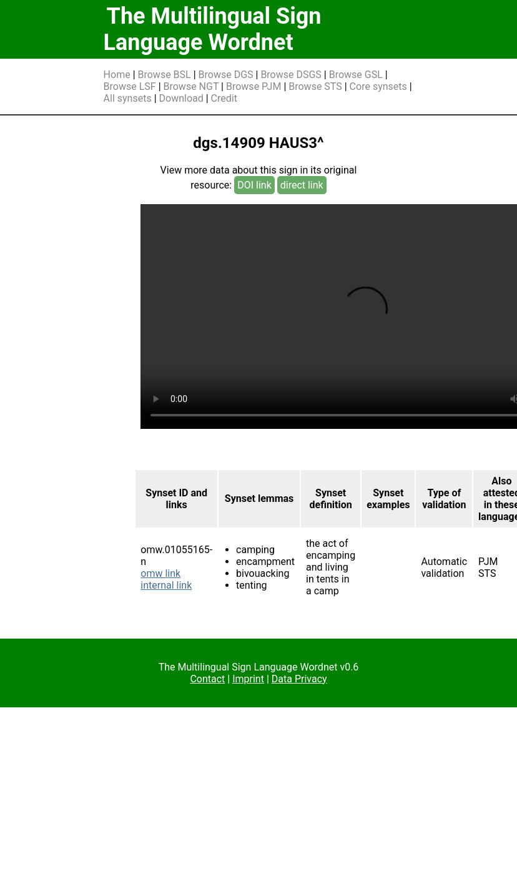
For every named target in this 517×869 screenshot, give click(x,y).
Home (117, 75)
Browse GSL (356, 75)
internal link (166, 585)
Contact (207, 679)
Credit (224, 98)
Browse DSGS (291, 75)
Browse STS (315, 86)
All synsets (128, 98)
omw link (160, 573)
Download (181, 98)
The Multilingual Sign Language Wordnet (213, 29)
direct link (301, 185)
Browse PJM (253, 86)
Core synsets (378, 86)
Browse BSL (164, 75)
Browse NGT (191, 86)
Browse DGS (226, 75)
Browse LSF (130, 86)
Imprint (248, 679)
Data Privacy (299, 679)
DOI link (254, 185)
